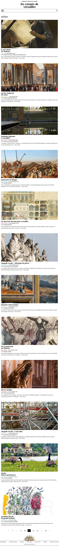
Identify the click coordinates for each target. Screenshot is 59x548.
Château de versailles (29, 544)
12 (33, 530)
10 (25, 530)
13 (37, 530)
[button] (57, 10)
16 (46, 530)
